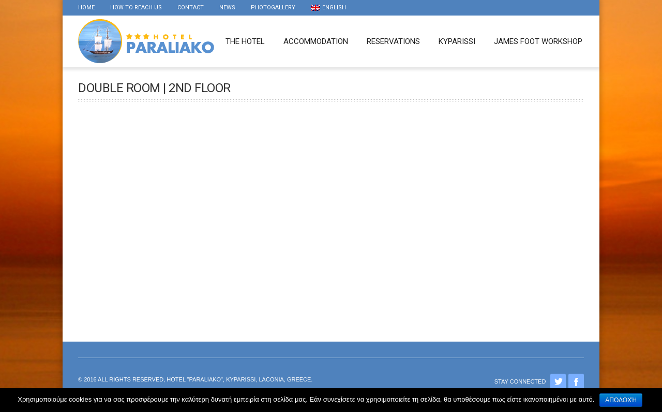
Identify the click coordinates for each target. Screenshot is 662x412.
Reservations (393, 41)
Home (86, 7)
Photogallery (273, 7)
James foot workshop (538, 41)
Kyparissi (457, 41)
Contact (190, 7)
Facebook (576, 381)
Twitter (558, 381)
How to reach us (136, 7)
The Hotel (245, 41)
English (328, 7)
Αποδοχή (621, 400)
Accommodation (315, 41)
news (227, 7)
